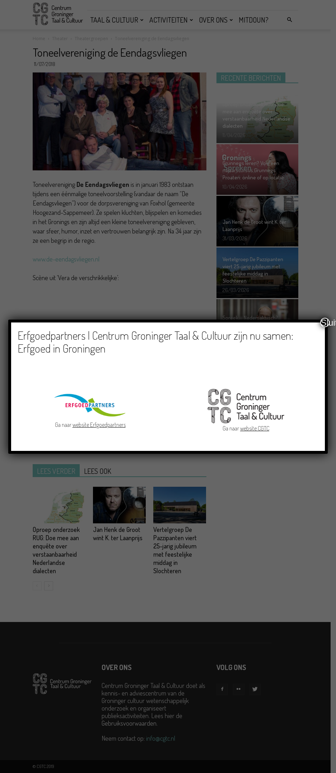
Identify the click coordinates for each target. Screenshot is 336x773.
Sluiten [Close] (325, 322)
